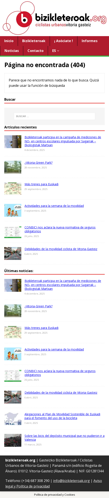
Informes (89, 40)
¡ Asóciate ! (63, 40)
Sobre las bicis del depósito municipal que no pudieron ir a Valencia (65, 438)
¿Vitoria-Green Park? (38, 163)
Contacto (36, 50)
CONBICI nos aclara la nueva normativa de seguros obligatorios (60, 229)
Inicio (8, 40)
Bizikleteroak (33, 40)
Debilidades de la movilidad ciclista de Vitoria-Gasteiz (61, 249)
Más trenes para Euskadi (41, 184)
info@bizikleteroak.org (71, 480)
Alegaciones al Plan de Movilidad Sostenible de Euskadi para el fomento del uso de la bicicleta (62, 416)
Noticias (11, 50)
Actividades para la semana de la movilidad (54, 206)
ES (54, 50)
